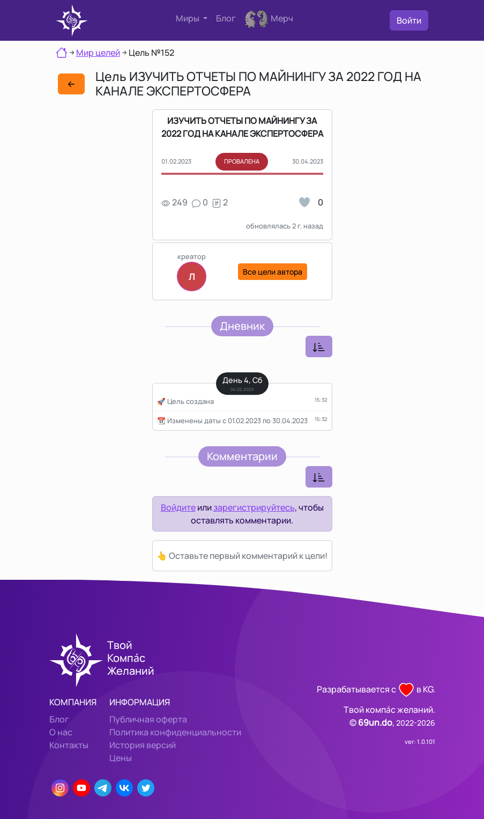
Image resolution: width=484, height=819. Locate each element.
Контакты (68, 745)
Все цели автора (272, 272)
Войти (409, 20)
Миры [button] (188, 18)
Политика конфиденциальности (175, 732)
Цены (120, 758)
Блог (226, 18)
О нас (60, 732)
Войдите (178, 507)
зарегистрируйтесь (254, 507)
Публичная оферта (148, 719)
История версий (142, 745)
